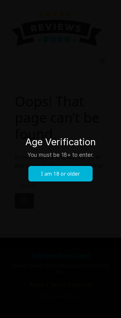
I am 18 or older (60, 173)
